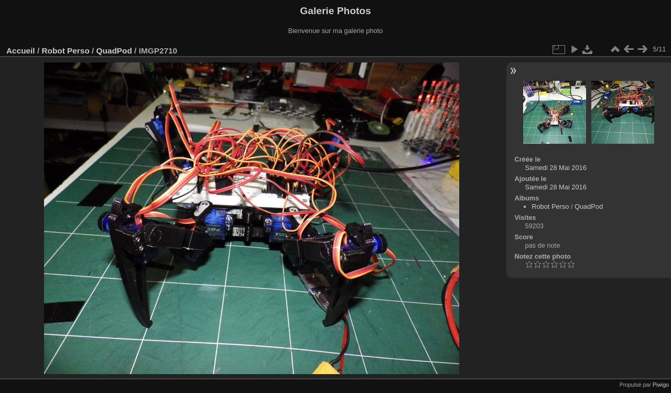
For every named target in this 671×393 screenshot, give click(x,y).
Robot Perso (65, 50)
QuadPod (114, 50)
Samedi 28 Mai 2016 (555, 168)
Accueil (20, 50)
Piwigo (661, 384)
